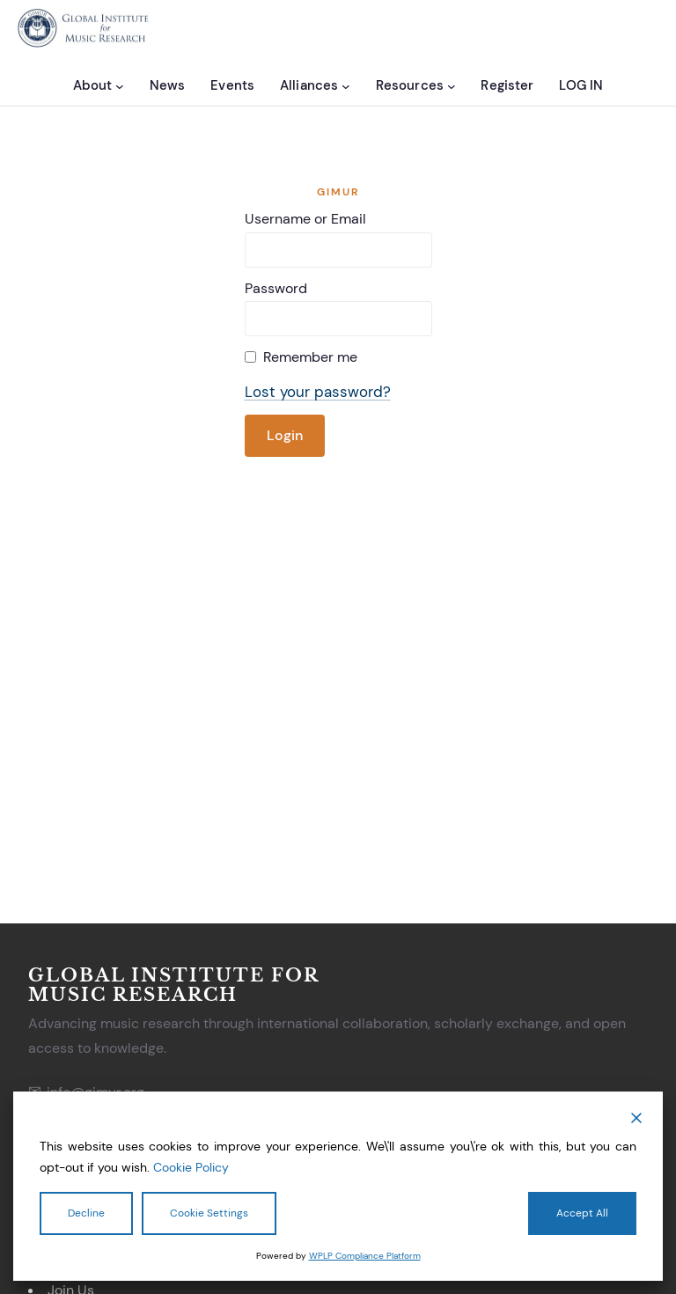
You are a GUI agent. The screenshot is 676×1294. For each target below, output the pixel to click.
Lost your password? (318, 391)
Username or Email (305, 219)
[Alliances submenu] (346, 85)
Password (276, 288)
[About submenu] (119, 85)
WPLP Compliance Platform (365, 1255)
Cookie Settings (209, 1213)
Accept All (582, 1213)
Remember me (310, 357)
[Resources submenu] (451, 85)
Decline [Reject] (86, 1213)
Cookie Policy (191, 1167)
